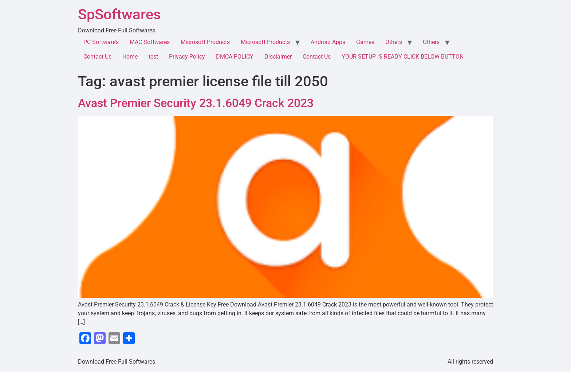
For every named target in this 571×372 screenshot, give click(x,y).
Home (130, 56)
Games (365, 42)
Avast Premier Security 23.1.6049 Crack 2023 (196, 103)
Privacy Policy (187, 56)
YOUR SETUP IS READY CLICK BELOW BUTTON (403, 56)
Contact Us (97, 56)
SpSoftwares (119, 14)
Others (393, 42)
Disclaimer (278, 56)
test (153, 56)
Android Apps (328, 42)
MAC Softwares (150, 42)
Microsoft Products (205, 42)
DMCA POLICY (234, 56)
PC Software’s (101, 42)
